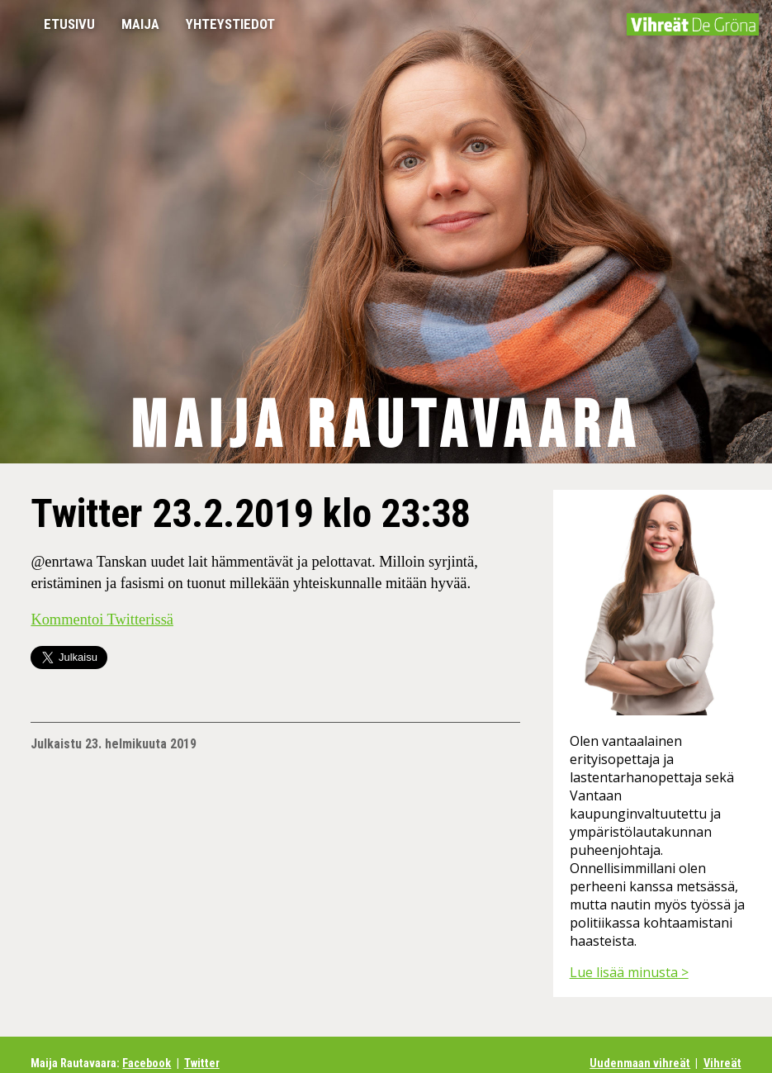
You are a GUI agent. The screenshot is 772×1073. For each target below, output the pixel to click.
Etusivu (69, 24)
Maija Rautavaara (386, 427)
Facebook (146, 1063)
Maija (140, 24)
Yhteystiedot (230, 24)
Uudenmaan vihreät (640, 1063)
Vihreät (722, 1063)
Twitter (202, 1063)
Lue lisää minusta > (629, 972)
